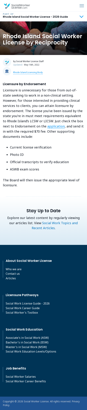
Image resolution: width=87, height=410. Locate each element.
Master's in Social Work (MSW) (26, 347)
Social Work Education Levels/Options (31, 351)
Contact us (13, 274)
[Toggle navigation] (82, 5)
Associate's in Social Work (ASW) (27, 338)
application (56, 126)
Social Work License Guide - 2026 (28, 303)
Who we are (14, 269)
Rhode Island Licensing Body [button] (28, 72)
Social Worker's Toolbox (22, 313)
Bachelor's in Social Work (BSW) (27, 342)
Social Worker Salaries (21, 377)
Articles (11, 278)
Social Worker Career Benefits (26, 381)
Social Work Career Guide (23, 308)
